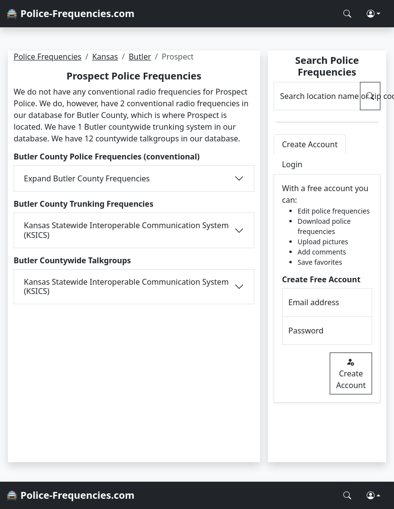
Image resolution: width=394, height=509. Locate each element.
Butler (140, 56)
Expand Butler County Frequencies (87, 178)
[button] (373, 13)
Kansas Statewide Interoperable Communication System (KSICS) (126, 230)
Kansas (105, 56)
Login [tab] (292, 164)
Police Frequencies (47, 56)
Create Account (351, 373)
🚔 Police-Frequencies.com (70, 13)
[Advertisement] (133, 377)
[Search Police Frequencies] (347, 13)
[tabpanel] (327, 289)
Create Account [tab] (310, 144)
